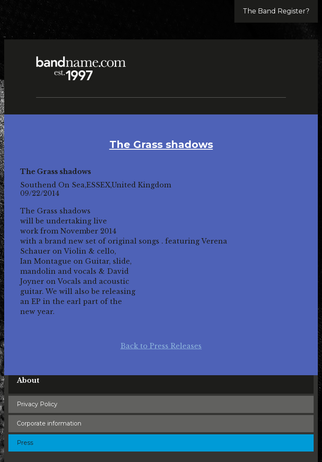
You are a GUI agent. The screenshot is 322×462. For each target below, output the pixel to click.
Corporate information (49, 423)
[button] (276, 63)
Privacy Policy (37, 404)
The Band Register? (276, 11)
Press (25, 442)
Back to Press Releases (161, 346)
